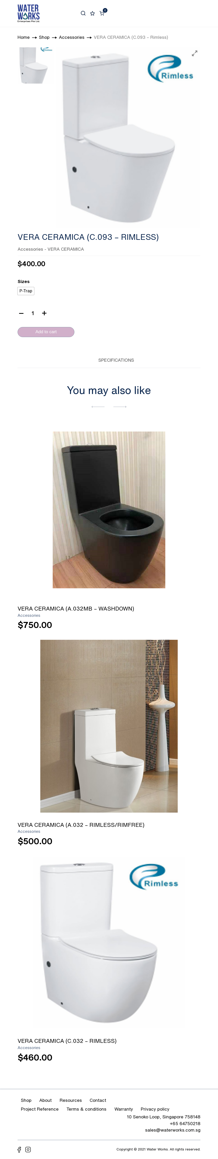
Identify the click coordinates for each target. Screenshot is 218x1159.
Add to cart (46, 331)
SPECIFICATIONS (116, 360)
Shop (26, 1100)
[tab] (83, 359)
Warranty (123, 1109)
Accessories (30, 249)
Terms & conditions (86, 1109)
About (45, 1100)
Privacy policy (155, 1109)
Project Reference (40, 1109)
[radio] (26, 291)
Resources (71, 1100)
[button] (98, 406)
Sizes (24, 281)
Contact (98, 1100)
